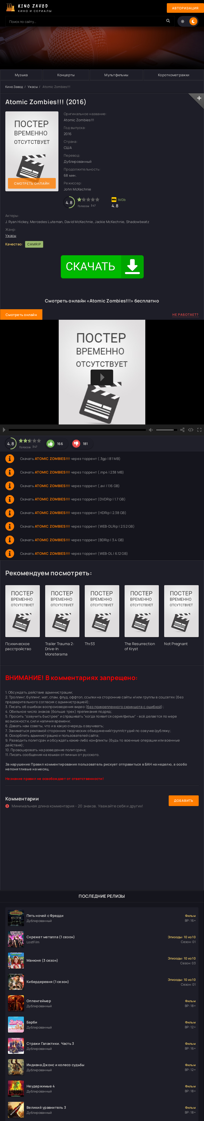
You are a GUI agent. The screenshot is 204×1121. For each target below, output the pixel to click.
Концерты (66, 74)
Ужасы (33, 86)
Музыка (21, 74)
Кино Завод (14, 86)
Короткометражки (173, 74)
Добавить (183, 800)
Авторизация (185, 8)
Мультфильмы (116, 74)
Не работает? (185, 314)
